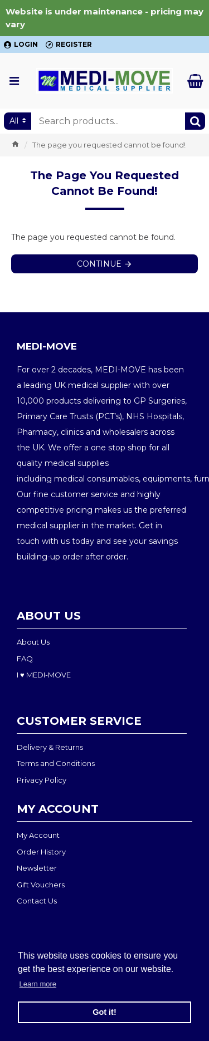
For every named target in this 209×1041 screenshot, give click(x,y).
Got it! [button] (104, 1012)
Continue (99, 264)
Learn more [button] (38, 984)
